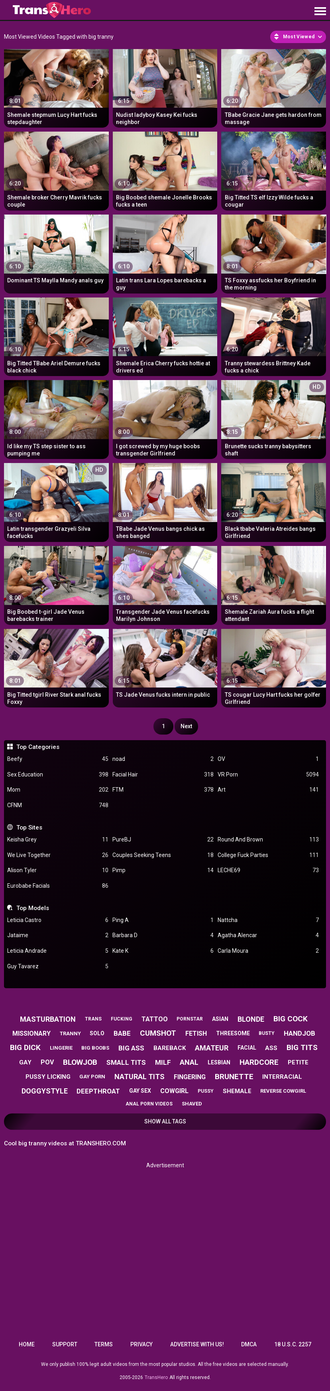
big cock (290, 1018)
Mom (57, 789)
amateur (211, 1048)
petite (298, 1062)
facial (247, 1047)
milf (163, 1062)
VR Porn (268, 774)
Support (64, 1344)
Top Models (32, 908)
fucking (121, 1019)
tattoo (154, 1019)
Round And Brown (268, 839)
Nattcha (268, 920)
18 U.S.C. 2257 (292, 1344)
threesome (233, 1033)
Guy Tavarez (57, 966)
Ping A (163, 920)
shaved (192, 1104)
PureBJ (163, 839)
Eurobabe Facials (57, 886)
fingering (190, 1077)
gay (25, 1062)
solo (97, 1033)
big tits (302, 1047)
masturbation (48, 1019)
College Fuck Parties (268, 855)
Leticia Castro (57, 920)
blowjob (80, 1062)
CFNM (57, 805)
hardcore (259, 1062)
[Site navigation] (320, 11)
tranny (70, 1033)
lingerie (61, 1048)
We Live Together (57, 855)
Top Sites (29, 827)
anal (189, 1062)
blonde (251, 1019)
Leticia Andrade (57, 951)
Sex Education (57, 774)
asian (220, 1019)
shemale (237, 1091)
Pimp (163, 870)
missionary (31, 1033)
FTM (163, 789)
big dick (25, 1047)
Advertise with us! (197, 1344)
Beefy (57, 759)
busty (267, 1033)
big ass (131, 1048)
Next (186, 726)
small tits (126, 1062)
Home (27, 1344)
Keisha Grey (57, 839)
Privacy (141, 1344)
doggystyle (45, 1091)
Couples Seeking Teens (163, 855)
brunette (234, 1076)
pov (47, 1062)
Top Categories (37, 747)
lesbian (219, 1062)
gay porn (92, 1077)
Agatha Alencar (268, 935)
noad (163, 759)
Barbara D (163, 935)
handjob (299, 1033)
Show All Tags (165, 1121)
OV (268, 759)
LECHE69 (268, 870)
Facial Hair (163, 774)
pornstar (190, 1019)
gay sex (140, 1091)
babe (122, 1033)
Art (268, 789)
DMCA (249, 1344)
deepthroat (98, 1091)
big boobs (95, 1048)
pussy (206, 1091)
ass (271, 1048)
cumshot (158, 1033)
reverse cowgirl (283, 1091)
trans (93, 1019)
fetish (196, 1033)
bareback (169, 1048)
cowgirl (174, 1091)
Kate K (163, 951)
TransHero (156, 1377)
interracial (282, 1076)
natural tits (139, 1076)
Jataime (57, 935)
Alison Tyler (57, 870)
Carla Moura (268, 951)
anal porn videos (149, 1104)
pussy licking (48, 1076)
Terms (103, 1344)
